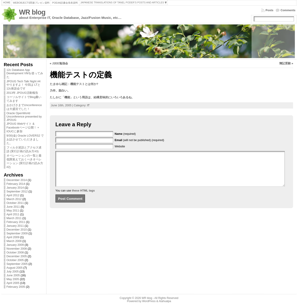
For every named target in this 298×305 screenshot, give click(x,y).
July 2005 (13, 271)
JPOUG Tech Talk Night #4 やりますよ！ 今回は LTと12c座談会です (24, 85)
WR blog (32, 12)
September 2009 (17, 233)
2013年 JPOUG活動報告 (22, 92)
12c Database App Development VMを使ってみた (25, 73)
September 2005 (17, 264)
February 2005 (16, 286)
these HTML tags (83, 197)
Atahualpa (165, 301)
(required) (125, 133)
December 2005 (17, 256)
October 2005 (15, 260)
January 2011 (15, 225)
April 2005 (13, 283)
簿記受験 (285, 63)
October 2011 (15, 203)
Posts (269, 10)
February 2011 (16, 222)
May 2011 (13, 210)
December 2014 (17, 180)
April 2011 (13, 214)
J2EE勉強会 (60, 63)
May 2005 (13, 279)
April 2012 (13, 195)
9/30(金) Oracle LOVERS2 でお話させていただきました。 (25, 139)
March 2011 (14, 218)
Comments (287, 10)
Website (120, 146)
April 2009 (13, 237)
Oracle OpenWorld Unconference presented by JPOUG (24, 116)
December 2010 (17, 229)
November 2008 (17, 248)
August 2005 (15, 267)
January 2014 (15, 187)
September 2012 (17, 191)
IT (88, 105)
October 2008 (15, 252)
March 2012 (14, 199)
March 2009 (14, 241)
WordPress (149, 301)
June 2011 (13, 206)
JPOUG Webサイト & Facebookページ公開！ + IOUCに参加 (23, 127)
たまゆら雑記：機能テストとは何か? (74, 84)
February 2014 (16, 183)
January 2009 (15, 244)
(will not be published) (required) (139, 140)
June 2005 (13, 275)
